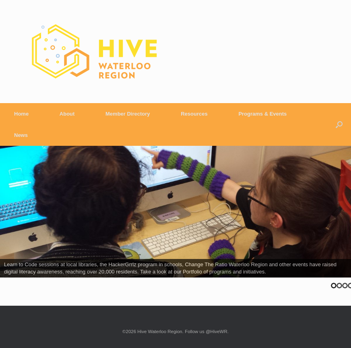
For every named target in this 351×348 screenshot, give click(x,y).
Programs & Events (262, 114)
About (67, 114)
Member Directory (127, 114)
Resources (194, 114)
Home (21, 114)
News (21, 135)
